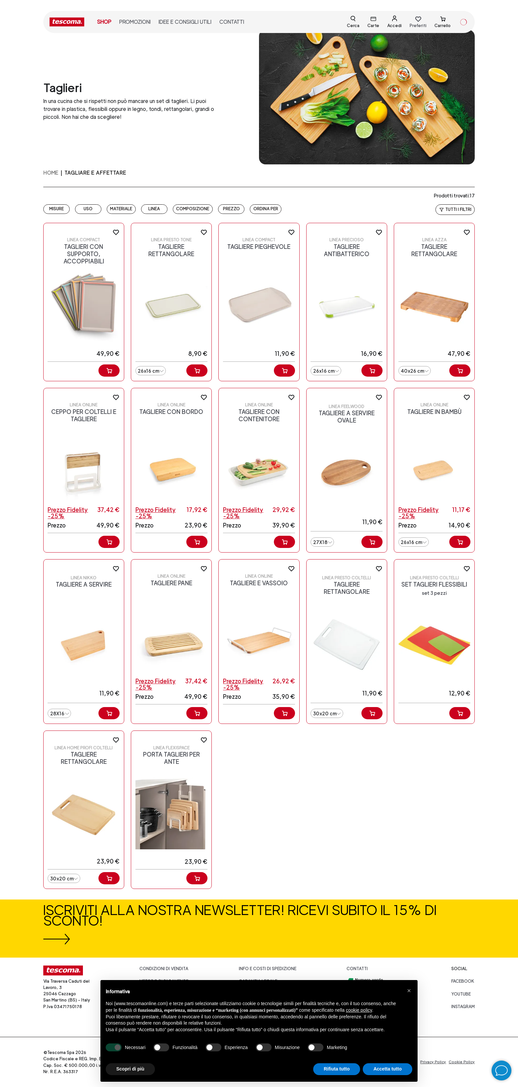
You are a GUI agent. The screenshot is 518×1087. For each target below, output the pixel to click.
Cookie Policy (462, 1062)
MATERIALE (121, 208)
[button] (409, 990)
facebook (462, 981)
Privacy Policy (433, 1062)
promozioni (135, 22)
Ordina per (265, 208)
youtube (461, 994)
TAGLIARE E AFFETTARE (95, 173)
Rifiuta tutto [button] (337, 1068)
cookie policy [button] (359, 1010)
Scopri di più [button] (130, 1068)
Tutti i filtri (455, 210)
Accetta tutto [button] (387, 1068)
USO (88, 208)
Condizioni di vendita (163, 968)
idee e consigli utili (185, 22)
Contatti (357, 968)
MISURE (56, 208)
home (50, 173)
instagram (463, 1006)
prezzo (231, 208)
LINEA (154, 208)
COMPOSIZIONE (192, 208)
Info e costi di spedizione (267, 968)
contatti (231, 22)
